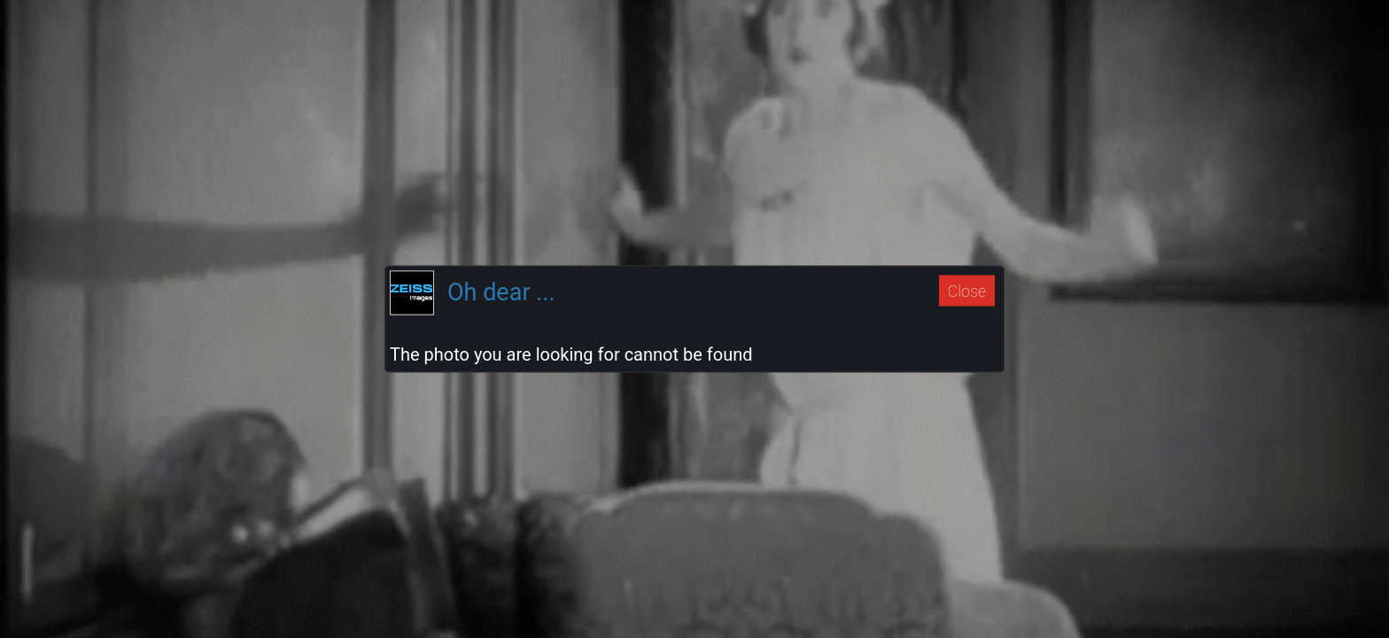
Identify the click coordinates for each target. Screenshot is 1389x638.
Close (967, 290)
